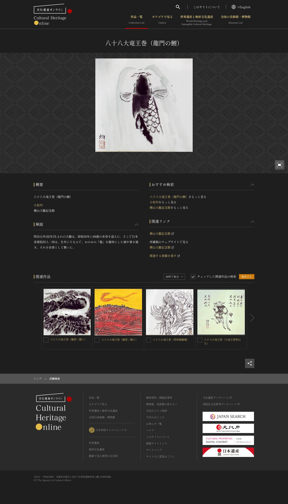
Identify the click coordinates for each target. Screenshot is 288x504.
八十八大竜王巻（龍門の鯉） (169, 196)
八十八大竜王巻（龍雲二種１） (68, 339)
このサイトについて (206, 7)
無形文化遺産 (97, 449)
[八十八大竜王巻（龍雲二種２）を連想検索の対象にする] (97, 340)
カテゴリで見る (162, 20)
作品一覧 (136, 20)
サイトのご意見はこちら (160, 456)
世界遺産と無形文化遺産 (196, 20)
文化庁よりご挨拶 (156, 410)
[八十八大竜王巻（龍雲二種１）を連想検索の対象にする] (46, 339)
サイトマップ (154, 450)
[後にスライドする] (250, 318)
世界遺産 (94, 443)
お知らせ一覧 (154, 424)
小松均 (38, 205)
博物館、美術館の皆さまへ (162, 404)
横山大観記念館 (160, 207)
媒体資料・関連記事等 (159, 397)
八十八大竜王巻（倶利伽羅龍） (171, 339)
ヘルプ (150, 430)
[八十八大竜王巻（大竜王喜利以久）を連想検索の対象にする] (199, 340)
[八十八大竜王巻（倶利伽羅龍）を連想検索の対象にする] (148, 340)
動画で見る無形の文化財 (103, 456)
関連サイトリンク (156, 443)
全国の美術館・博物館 (235, 20)
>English (241, 7)
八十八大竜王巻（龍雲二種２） (119, 339)
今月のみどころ (155, 417)
